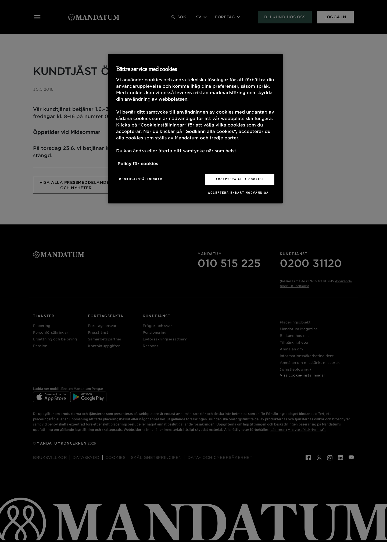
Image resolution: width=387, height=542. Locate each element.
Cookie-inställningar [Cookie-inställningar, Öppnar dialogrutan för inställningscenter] (140, 179)
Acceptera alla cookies (240, 179)
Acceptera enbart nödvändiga (238, 193)
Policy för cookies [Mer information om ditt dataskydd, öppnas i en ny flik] (137, 163)
